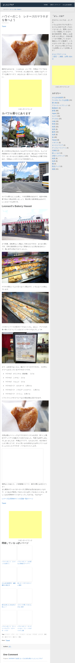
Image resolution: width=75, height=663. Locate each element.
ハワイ (12, 634)
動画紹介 (55, 108)
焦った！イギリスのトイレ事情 (24, 584)
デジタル (55, 119)
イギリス (55, 142)
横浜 (20, 637)
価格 (45, 634)
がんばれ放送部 (67, 4)
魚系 (53, 134)
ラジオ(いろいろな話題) (60, 100)
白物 (53, 121)
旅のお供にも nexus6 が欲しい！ (9, 606)
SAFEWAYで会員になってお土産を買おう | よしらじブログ (25, 658)
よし (10, 646)
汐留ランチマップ (55, 4)
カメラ (54, 116)
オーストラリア (57, 145)
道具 (53, 129)
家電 (53, 111)
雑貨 (53, 169)
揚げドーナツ (8, 637)
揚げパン (15, 637)
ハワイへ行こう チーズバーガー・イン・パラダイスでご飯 (24, 628)
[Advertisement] (25, 93)
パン (17, 634)
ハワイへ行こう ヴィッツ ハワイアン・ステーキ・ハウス (9, 628)
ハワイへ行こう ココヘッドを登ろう (9, 562)
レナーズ (40, 634)
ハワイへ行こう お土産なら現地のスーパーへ (24, 562)
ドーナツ (7, 634)
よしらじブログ (8, 5)
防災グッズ (56, 166)
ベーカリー (22, 634)
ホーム (11, 9)
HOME (46, 4)
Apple (54, 113)
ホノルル (29, 634)
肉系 (53, 127)
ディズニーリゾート (59, 148)
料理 (53, 124)
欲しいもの (56, 153)
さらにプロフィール (59, 54)
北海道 (54, 150)
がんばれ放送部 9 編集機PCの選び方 (9, 584)
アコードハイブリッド (60, 105)
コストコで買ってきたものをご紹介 (24, 606)
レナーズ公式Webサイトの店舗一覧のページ (17, 498)
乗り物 (54, 103)
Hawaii (19, 9)
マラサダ (35, 634)
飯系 (53, 132)
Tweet (4, 26)
